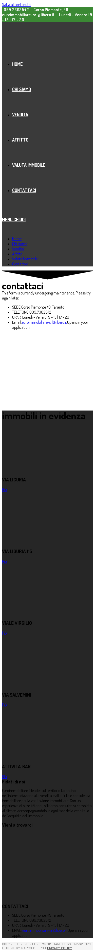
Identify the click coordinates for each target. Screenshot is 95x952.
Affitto (17, 253)
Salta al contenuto (16, 4)
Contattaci (20, 263)
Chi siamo (19, 243)
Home (17, 238)
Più (4, 489)
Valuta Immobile (25, 258)
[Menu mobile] (14, 219)
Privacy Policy (59, 948)
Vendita (18, 248)
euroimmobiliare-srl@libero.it (44, 322)
